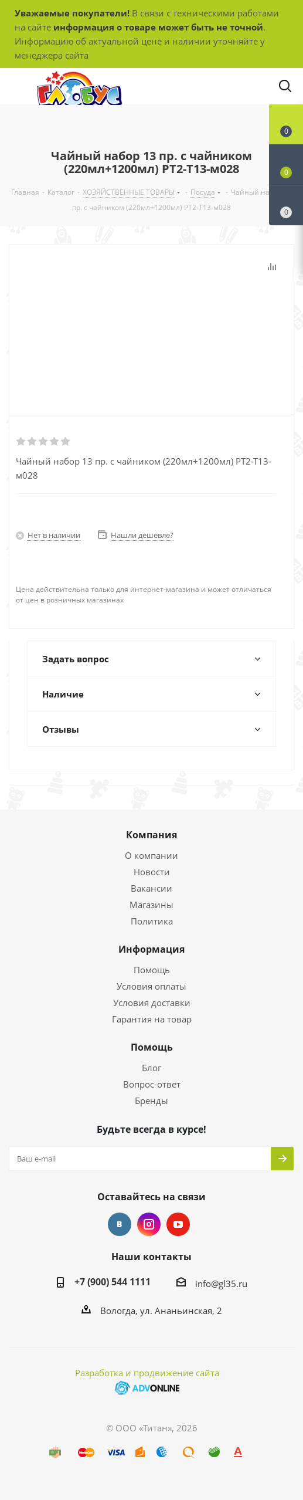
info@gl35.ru (221, 1283)
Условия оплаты (151, 986)
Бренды (151, 1100)
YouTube (178, 1224)
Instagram (149, 1224)
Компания (151, 834)
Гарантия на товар (152, 1019)
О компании (151, 855)
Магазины (151, 904)
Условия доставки (151, 1002)
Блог (151, 1068)
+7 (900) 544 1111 (112, 1281)
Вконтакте (119, 1224)
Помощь (152, 970)
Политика (152, 921)
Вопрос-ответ (152, 1084)
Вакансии (151, 888)
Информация (151, 949)
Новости (152, 872)
